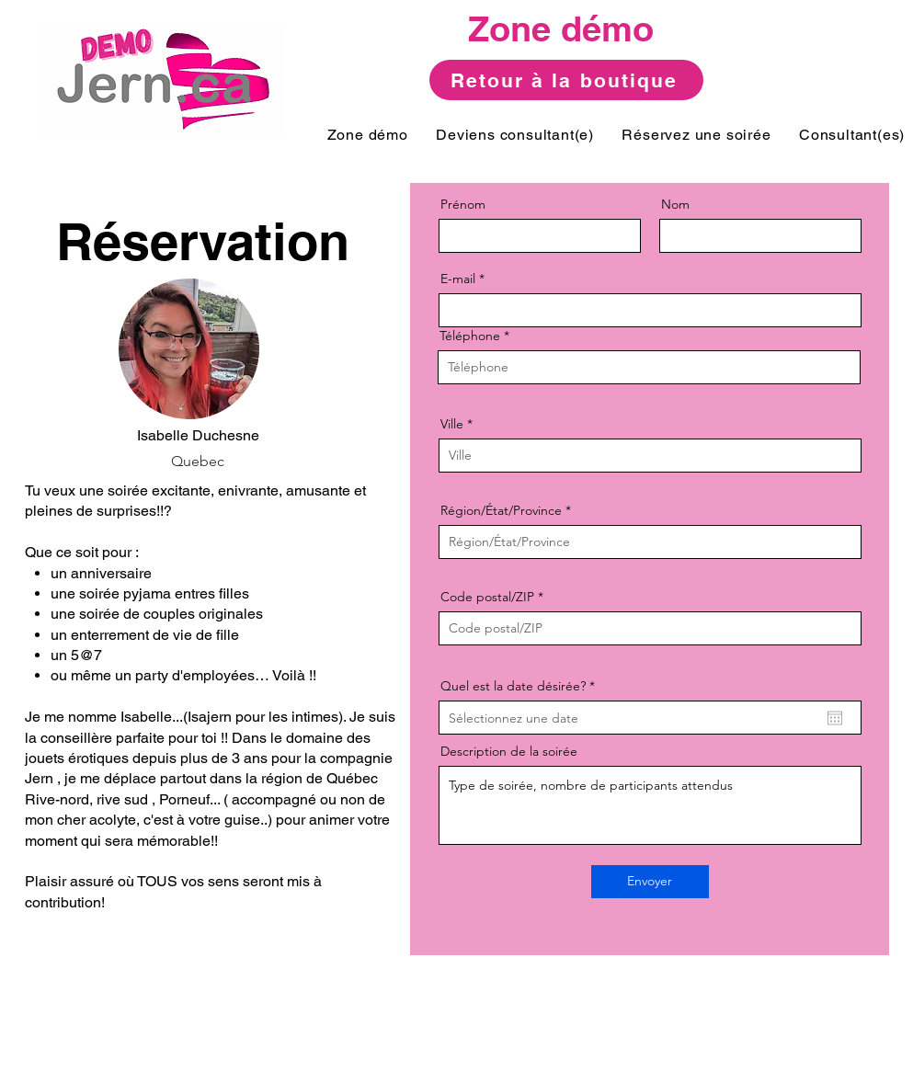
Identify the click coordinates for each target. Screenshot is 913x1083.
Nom (675, 204)
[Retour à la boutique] (566, 80)
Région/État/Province (501, 510)
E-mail (457, 278)
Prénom (462, 204)
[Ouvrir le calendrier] (834, 718)
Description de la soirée (508, 751)
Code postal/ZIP (487, 596)
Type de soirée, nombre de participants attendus (650, 805)
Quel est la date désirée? (521, 685)
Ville (451, 423)
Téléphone (469, 335)
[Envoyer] (650, 881)
